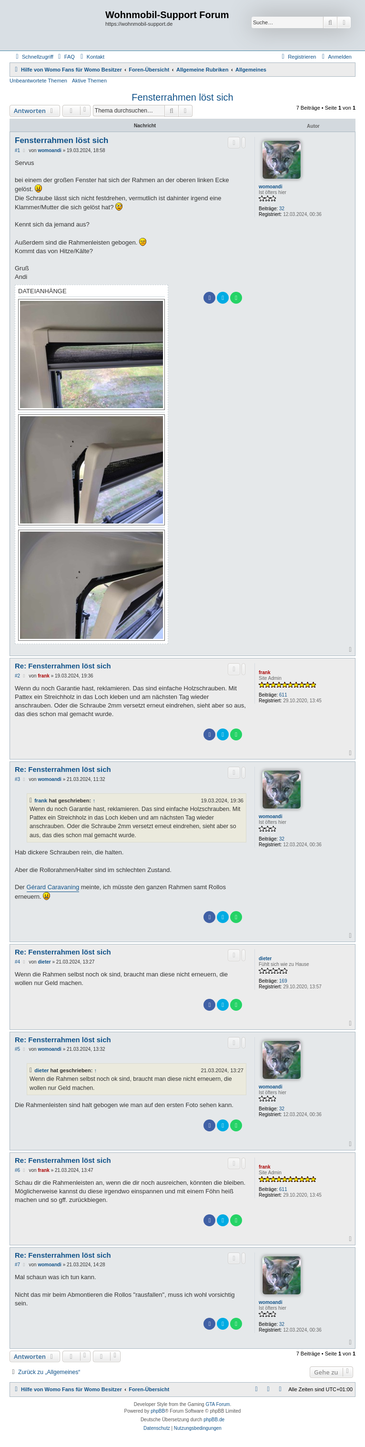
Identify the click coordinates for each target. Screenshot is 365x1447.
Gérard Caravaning (53, 887)
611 (283, 695)
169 (283, 981)
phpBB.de (213, 1419)
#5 (17, 1049)
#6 (17, 1170)
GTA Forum (217, 1404)
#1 (17, 150)
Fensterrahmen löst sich (182, 97)
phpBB (158, 1411)
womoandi (270, 186)
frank (264, 672)
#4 (17, 962)
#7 (17, 1264)
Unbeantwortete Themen (38, 80)
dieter (265, 958)
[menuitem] (65, 56)
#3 (17, 779)
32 (281, 208)
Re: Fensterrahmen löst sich (63, 666)
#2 (17, 675)
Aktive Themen (89, 80)
